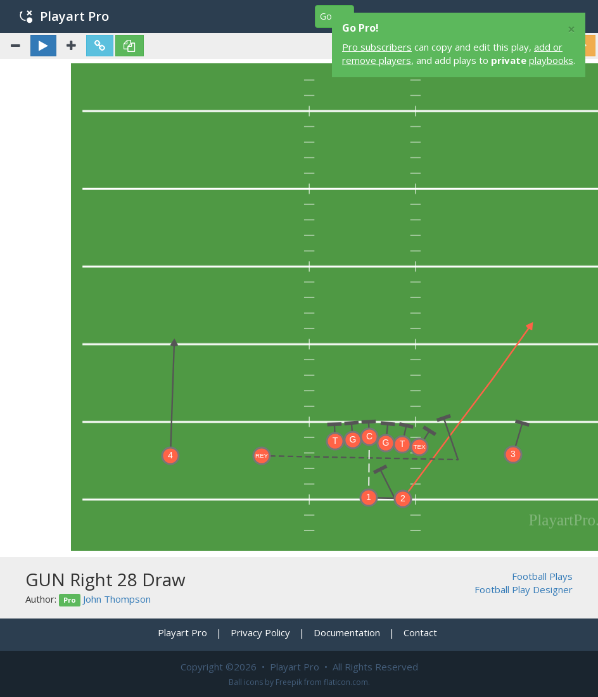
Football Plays (542, 576)
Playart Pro (64, 16)
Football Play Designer (523, 589)
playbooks (551, 60)
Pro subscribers (377, 47)
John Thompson (117, 599)
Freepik (289, 682)
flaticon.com (346, 682)
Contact (420, 632)
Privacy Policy (260, 632)
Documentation (347, 632)
